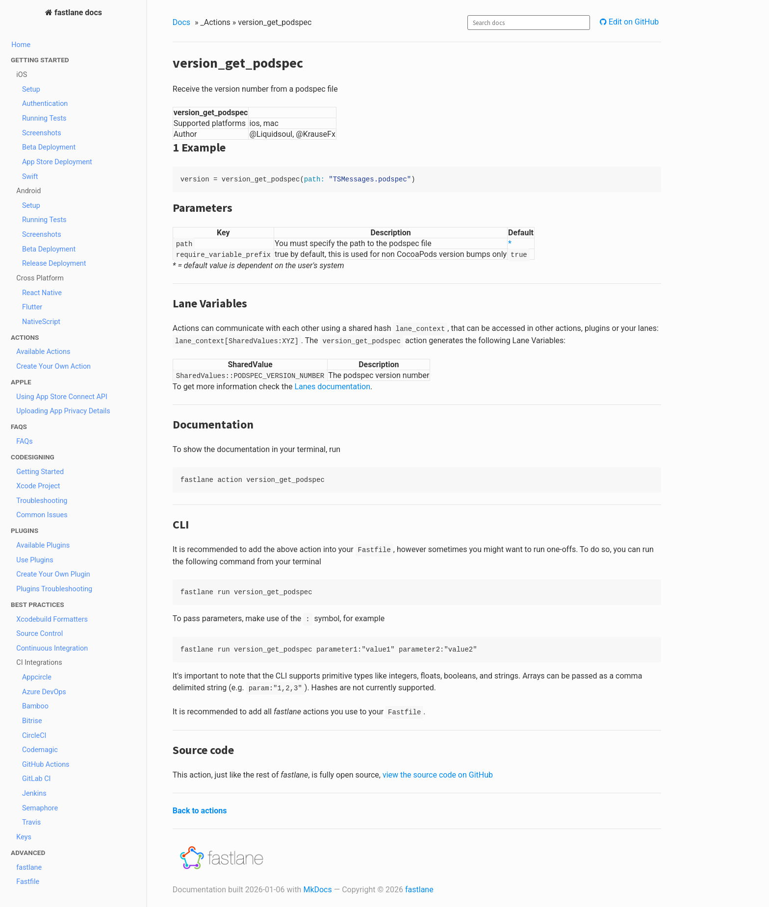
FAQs (24, 441)
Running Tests (44, 118)
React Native (42, 293)
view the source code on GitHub (438, 775)
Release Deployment (54, 263)
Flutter (32, 307)
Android (28, 191)
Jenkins (34, 793)
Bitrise (32, 721)
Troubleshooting (41, 501)
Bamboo (35, 706)
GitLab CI (36, 779)
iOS (21, 75)
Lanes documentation (332, 386)
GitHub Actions (46, 764)
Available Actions (43, 352)
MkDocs (317, 889)
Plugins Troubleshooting (54, 589)
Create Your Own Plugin (53, 574)
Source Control (39, 634)
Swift (30, 177)
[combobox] (528, 22)
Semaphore (40, 808)
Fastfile (27, 882)
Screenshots (41, 133)
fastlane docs (77, 12)
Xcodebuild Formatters (52, 619)
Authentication (45, 104)
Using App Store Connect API (61, 397)
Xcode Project (38, 486)
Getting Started (40, 472)
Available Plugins (43, 545)
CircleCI (34, 735)
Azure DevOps (44, 692)
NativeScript (41, 322)
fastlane (29, 867)
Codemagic (40, 750)
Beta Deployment (49, 147)
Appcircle (36, 677)
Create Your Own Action (53, 366)
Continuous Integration (52, 648)
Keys (23, 837)
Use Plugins (34, 560)
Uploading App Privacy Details (63, 411)
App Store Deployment (57, 162)
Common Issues (41, 515)
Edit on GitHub (633, 21)
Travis (31, 822)
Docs (181, 22)
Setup (31, 89)
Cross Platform (40, 278)
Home (20, 45)
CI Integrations (39, 662)
